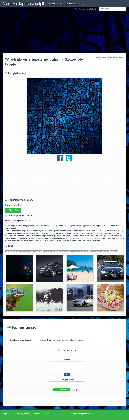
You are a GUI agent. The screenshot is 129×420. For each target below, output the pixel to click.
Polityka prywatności (22, 414)
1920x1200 (13, 210)
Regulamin (7, 414)
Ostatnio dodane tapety (75, 4)
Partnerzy (37, 414)
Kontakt (46, 414)
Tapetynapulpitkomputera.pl (78, 414)
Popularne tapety (55, 4)
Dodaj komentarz (61, 390)
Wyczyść (75, 390)
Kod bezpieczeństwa (67, 379)
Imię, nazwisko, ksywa (67, 350)
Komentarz (67, 359)
